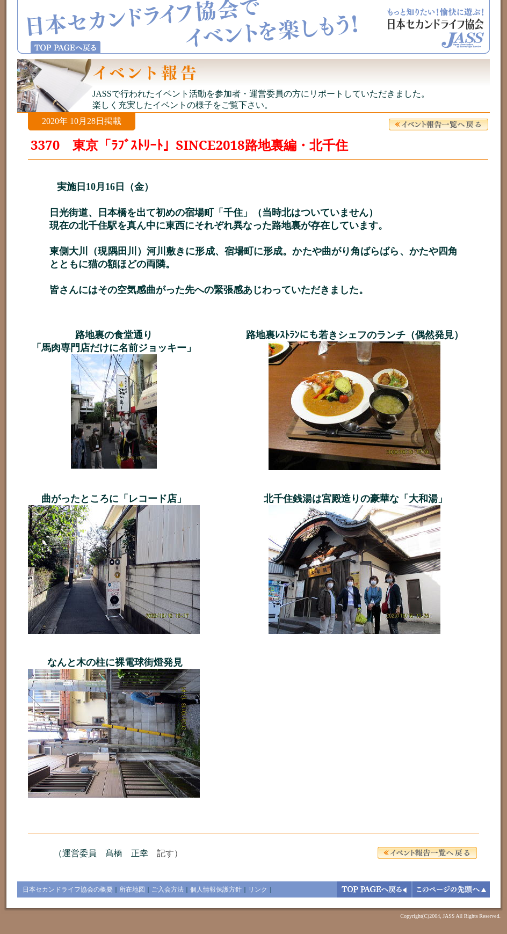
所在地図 (132, 889)
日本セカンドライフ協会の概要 (68, 889)
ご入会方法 (167, 889)
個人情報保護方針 (216, 889)
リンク (257, 889)
